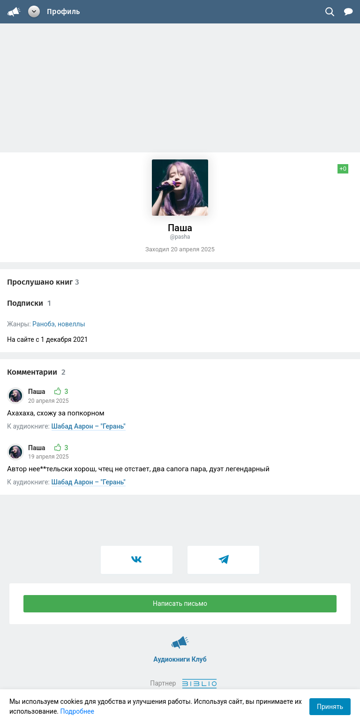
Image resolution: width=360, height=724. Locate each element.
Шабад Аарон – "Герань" (89, 426)
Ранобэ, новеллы (58, 324)
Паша (37, 391)
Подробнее (77, 711)
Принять (330, 706)
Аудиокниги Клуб (180, 638)
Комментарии (36, 372)
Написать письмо (180, 603)
